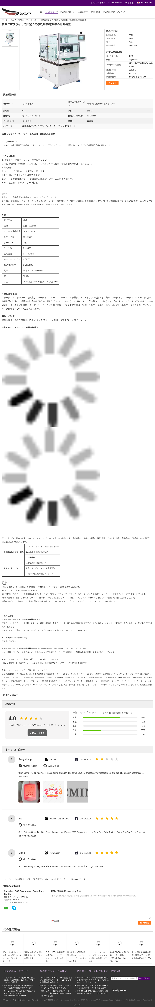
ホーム (5, 20)
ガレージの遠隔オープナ (19, 879)
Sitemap (123, 990)
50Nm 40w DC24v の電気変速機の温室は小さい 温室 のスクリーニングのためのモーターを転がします (93, 980)
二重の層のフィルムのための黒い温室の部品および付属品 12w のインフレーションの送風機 (20, 980)
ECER (77, 1005)
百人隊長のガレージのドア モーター (50, 879)
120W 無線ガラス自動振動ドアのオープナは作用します (33, 955)
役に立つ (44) (29, 859)
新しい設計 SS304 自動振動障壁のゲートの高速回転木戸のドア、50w (141, 955)
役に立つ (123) (30, 825)
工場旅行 (83, 12)
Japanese (147, 2)
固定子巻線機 (25, 648)
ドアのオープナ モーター (27, 20)
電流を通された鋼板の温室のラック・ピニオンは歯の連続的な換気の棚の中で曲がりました (55, 993)
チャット (129, 2)
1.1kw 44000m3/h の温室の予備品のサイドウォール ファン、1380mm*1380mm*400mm (19, 993)
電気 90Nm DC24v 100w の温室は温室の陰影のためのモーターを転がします (92, 992)
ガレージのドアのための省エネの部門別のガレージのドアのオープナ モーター (12, 956)
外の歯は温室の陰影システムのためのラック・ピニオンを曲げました (55, 986)
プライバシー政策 (9, 1000)
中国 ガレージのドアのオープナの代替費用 (35, 1000)
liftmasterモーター (79, 879)
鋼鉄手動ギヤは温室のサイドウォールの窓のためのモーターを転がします (92, 986)
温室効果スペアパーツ (16, 971)
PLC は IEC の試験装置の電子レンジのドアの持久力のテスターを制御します (55, 956)
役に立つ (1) (53, 766)
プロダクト (51, 12)
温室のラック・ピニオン (53, 971)
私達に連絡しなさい (114, 12)
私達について (67, 12)
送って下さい (144, 978)
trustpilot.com (30, 766)
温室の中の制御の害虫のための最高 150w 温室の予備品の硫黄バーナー (18, 986)
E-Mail (115, 990)
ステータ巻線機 (26, 619)
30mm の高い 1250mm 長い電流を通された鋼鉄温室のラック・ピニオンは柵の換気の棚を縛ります (56, 980)
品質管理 (95, 12)
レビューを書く (37, 733)
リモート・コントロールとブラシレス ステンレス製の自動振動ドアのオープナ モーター (98, 956)
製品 (12, 20)
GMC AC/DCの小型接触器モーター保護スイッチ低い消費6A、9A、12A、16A (120, 956)
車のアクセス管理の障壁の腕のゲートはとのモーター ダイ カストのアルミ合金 (76, 956)
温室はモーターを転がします (92, 971)
